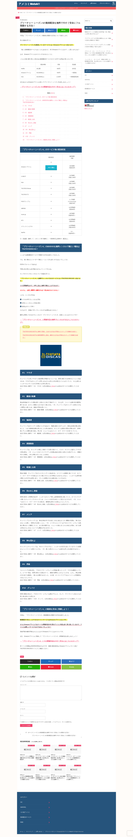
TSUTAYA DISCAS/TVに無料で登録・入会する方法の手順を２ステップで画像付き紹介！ (50, 331)
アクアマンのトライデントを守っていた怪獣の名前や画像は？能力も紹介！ (97, 45)
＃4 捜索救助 (28, 116)
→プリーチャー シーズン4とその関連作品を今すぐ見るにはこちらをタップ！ (48, 87)
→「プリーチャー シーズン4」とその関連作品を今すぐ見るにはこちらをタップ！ (49, 641)
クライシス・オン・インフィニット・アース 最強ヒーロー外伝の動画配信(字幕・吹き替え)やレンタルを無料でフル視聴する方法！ (98, 53)
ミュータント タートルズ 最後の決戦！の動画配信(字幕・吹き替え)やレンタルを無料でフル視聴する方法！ (98, 61)
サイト (22, 715)
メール (22, 708)
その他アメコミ (89, 84)
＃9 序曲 (27, 133)
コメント (23, 684)
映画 (86, 93)
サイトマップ (84, 3)
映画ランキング (88, 108)
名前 (22, 702)
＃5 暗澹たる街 (29, 119)
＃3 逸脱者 (27, 112)
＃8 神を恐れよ (29, 129)
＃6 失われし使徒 (29, 123)
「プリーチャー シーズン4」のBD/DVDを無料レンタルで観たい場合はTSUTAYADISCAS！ (45, 101)
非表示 (52, 93)
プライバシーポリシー (105, 3)
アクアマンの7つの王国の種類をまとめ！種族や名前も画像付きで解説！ (98, 39)
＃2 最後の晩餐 (29, 109)
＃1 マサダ (27, 105)
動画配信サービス (90, 88)
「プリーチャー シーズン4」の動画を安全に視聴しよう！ (41, 140)
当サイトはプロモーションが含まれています (67, 8)
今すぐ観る (51, 167)
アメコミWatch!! (29, 4)
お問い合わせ (93, 3)
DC (22, 656)
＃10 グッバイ (29, 136)
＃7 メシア (27, 126)
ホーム (75, 3)
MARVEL (87, 79)
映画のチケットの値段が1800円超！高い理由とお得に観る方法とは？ (98, 33)
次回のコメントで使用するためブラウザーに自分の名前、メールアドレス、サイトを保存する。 (47, 722)
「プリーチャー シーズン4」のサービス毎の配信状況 (40, 97)
